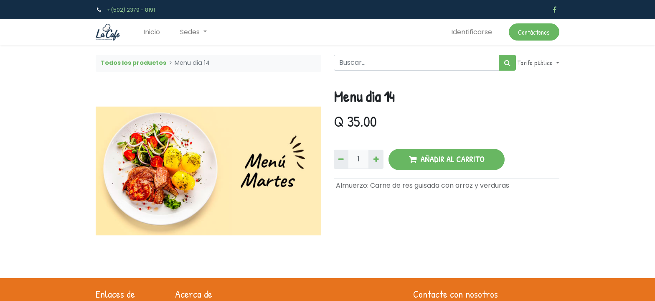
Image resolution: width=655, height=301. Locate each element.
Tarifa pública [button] (536, 62)
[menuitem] (151, 32)
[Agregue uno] (375, 159)
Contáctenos (534, 32)
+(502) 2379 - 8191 (131, 9)
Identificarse (471, 32)
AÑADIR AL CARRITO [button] (446, 159)
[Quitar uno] (341, 159)
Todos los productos (133, 63)
